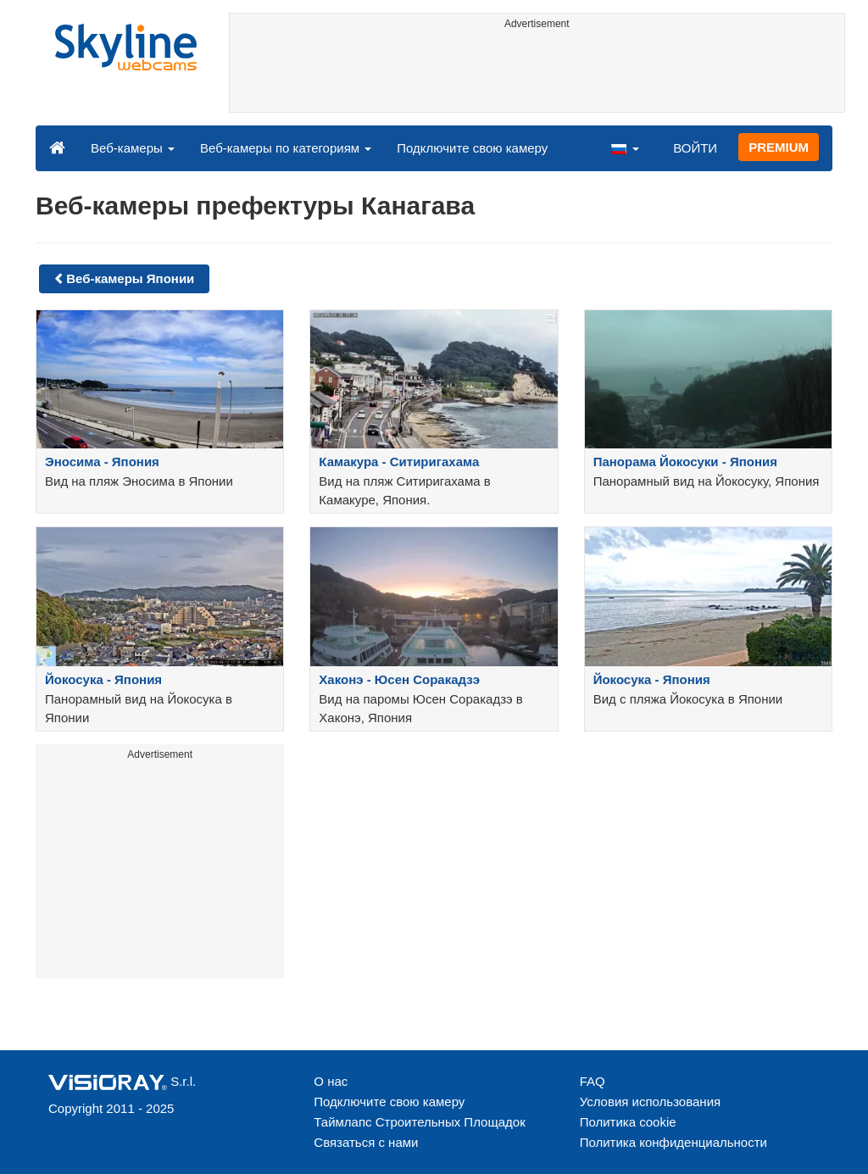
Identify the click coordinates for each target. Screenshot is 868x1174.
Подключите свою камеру (472, 148)
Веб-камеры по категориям (285, 148)
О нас (331, 1081)
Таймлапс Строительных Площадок (419, 1122)
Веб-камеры (133, 148)
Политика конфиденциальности (673, 1142)
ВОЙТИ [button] (695, 148)
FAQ (592, 1081)
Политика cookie (628, 1122)
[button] (625, 147)
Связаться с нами (366, 1142)
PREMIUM (778, 147)
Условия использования (650, 1101)
